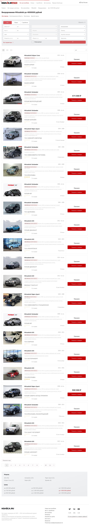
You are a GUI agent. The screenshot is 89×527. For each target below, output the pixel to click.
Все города (5, 16)
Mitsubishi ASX (29, 221)
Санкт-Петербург (60, 122)
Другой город (35, 16)
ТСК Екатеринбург (31, 358)
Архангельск (61, 250)
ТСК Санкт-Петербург (32, 432)
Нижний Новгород (60, 140)
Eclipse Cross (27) (9, 480)
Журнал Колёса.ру (57, 3)
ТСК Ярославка (29, 175)
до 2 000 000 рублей (37, 492)
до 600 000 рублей (9, 487)
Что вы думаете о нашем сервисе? (77, 516)
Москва (62, 66)
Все (7, 22)
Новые (33, 3)
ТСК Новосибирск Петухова (34, 155)
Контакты (47, 518)
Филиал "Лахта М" (31, 285)
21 (50, 465)
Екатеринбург (61, 360)
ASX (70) (6, 477)
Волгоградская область (16, 16)
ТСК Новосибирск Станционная (36, 305)
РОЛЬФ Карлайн (30, 120)
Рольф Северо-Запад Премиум (36, 395)
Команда (47, 514)
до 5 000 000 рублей (65, 492)
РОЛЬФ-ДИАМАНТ (30, 230)
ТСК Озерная (29, 342)
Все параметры (8, 42)
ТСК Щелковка (29, 212)
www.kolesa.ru (6, 518)
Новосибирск (61, 157)
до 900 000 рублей (36, 487)
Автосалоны (47, 3)
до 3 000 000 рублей (65, 487)
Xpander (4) (48, 480)
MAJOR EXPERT (29, 65)
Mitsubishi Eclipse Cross (32, 55)
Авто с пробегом (49, 510)
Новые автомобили (50, 508)
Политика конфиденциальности (54, 522)
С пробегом (39, 3)
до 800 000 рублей (9, 492)
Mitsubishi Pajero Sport (32, 129)
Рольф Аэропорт (30, 452)
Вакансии (47, 520)
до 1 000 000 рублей (37, 490)
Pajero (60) (28, 480)
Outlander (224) (29, 477)
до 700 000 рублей (9, 490)
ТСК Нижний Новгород (33, 138)
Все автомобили (24, 3)
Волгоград (27, 16)
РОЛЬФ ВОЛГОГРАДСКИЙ (32, 101)
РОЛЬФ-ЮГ (28, 193)
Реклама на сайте (50, 516)
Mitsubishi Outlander (31, 74)
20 (45, 465)
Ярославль (62, 415)
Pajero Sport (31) (49, 477)
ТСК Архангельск (30, 248)
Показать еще (7, 460)
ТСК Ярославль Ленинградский (36, 414)
